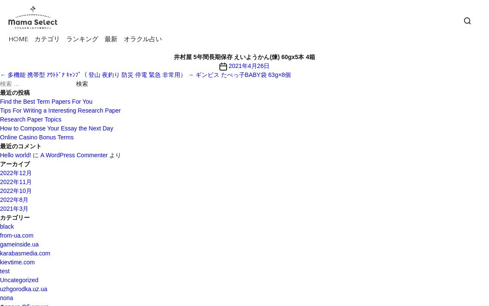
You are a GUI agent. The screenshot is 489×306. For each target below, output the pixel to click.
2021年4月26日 (249, 65)
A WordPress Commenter (74, 155)
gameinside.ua (19, 244)
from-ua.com (17, 235)
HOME (18, 40)
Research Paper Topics (30, 119)
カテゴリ (47, 40)
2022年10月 (16, 190)
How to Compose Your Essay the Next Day (56, 128)
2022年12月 (16, 173)
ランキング (82, 40)
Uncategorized (19, 280)
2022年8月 (14, 199)
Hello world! (15, 155)
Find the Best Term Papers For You (46, 101)
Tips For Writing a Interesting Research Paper (60, 110)
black (7, 226)
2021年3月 (14, 208)
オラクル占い (143, 40)
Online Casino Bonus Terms (37, 137)
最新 (111, 40)
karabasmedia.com (25, 253)
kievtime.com (17, 262)
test (5, 271)
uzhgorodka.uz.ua (23, 289)
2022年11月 (16, 181)
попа (6, 298)
